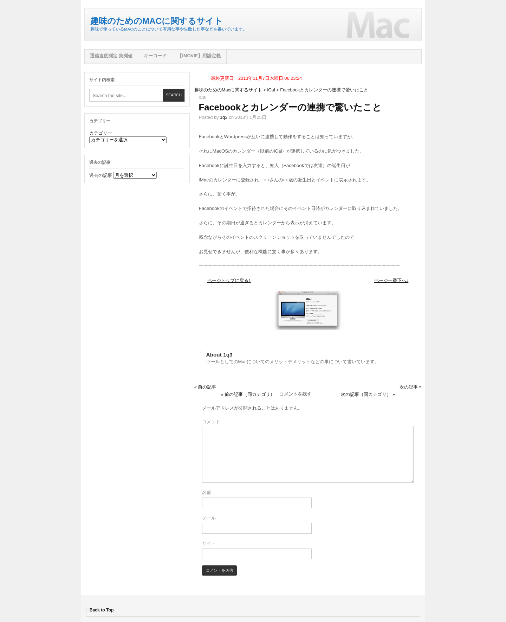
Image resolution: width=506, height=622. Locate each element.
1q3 (223, 117)
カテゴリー (100, 133)
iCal (271, 89)
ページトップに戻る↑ (229, 280)
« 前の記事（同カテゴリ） (248, 394)
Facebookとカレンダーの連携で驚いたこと (290, 107)
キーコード (155, 55)
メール (209, 518)
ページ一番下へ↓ (391, 280)
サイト (209, 543)
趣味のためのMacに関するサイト (156, 21)
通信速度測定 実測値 (111, 55)
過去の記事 (100, 175)
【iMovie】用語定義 (199, 55)
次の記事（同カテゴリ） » (368, 394)
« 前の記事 (205, 387)
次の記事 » (411, 387)
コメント (211, 421)
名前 (206, 492)
